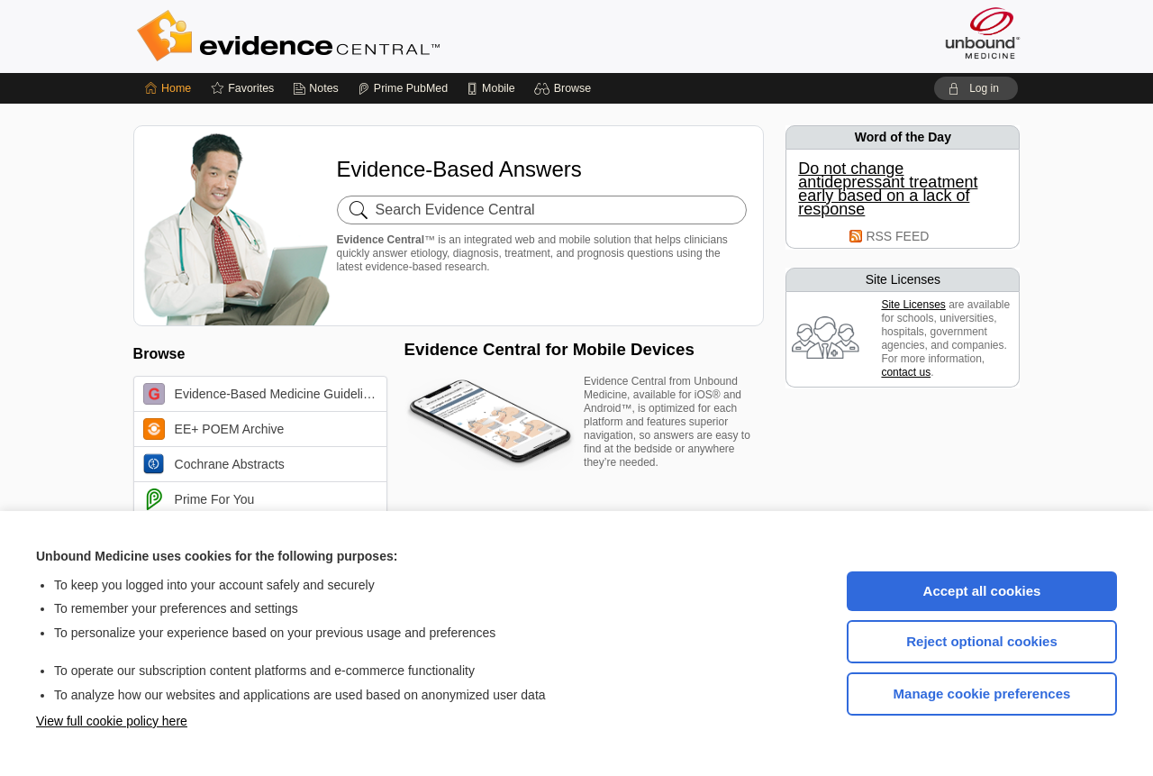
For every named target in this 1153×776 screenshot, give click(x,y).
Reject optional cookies (982, 641)
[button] (565, 88)
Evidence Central (360, 36)
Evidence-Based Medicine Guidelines (263, 394)
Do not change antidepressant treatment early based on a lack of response (887, 189)
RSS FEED (897, 236)
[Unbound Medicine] (982, 33)
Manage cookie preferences (982, 693)
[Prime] (403, 88)
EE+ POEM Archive (214, 429)
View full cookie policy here (111, 721)
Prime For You (199, 499)
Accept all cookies (982, 590)
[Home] (168, 88)
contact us (906, 372)
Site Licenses (913, 304)
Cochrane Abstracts (214, 464)
